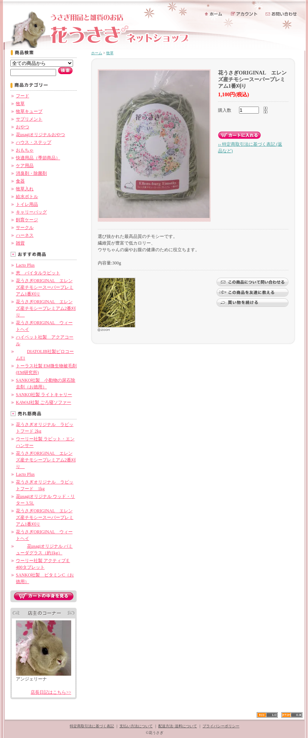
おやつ (22, 126)
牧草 (20, 103)
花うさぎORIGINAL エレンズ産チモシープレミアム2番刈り (46, 308)
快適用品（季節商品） (38, 157)
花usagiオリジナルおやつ (40, 134)
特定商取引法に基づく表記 (92, 726)
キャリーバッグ (31, 212)
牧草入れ (25, 188)
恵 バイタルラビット (38, 273)
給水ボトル (27, 196)
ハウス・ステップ (33, 142)
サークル (25, 227)
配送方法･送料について (177, 726)
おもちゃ (25, 150)
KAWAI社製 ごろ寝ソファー (43, 402)
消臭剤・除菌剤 (31, 173)
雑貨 (20, 243)
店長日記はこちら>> (51, 692)
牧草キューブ (29, 111)
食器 (20, 181)
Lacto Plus (25, 265)
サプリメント (29, 119)
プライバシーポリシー (221, 726)
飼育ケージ (27, 219)
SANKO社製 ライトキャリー (44, 394)
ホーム (96, 53)
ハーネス (25, 235)
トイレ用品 (27, 204)
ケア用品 (25, 165)
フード (22, 95)
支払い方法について (136, 726)
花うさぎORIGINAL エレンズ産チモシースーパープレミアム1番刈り (44, 287)
